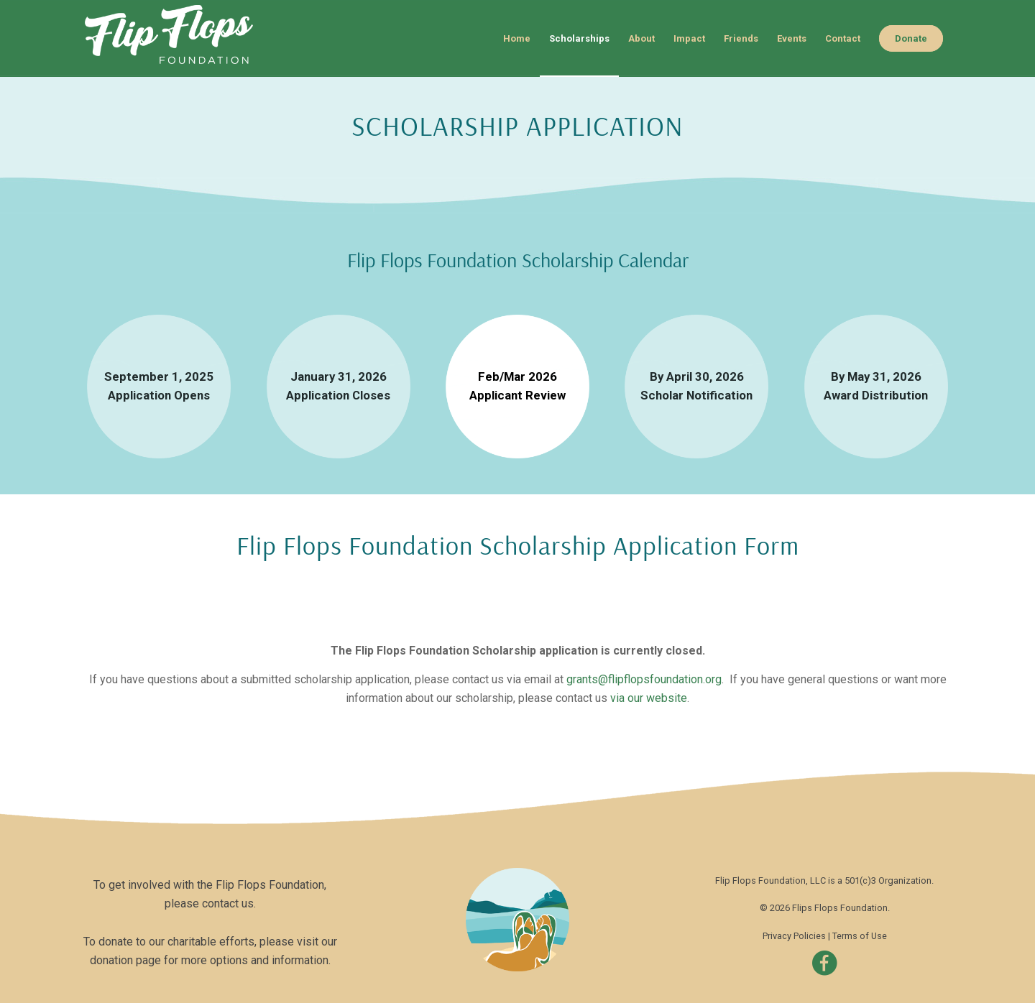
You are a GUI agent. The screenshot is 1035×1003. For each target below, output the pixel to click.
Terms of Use (859, 935)
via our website (648, 698)
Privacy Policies (794, 935)
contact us (228, 903)
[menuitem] (517, 38)
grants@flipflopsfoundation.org (644, 679)
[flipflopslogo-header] (179, 38)
